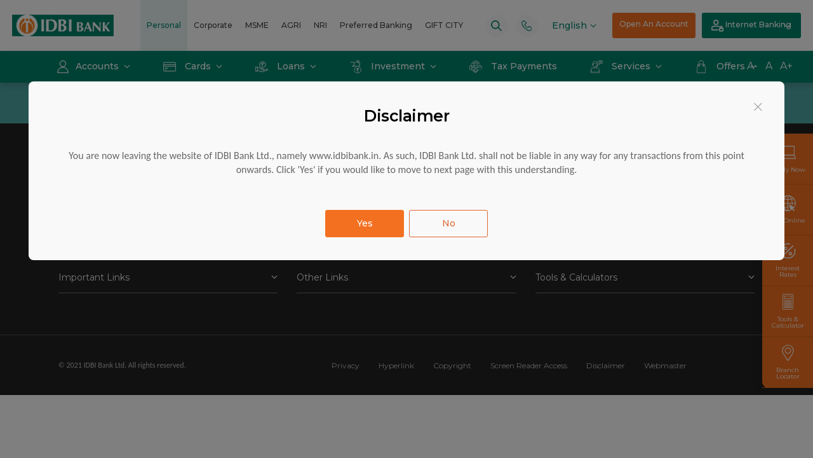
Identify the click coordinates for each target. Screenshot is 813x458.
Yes (365, 223)
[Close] (758, 107)
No (448, 223)
